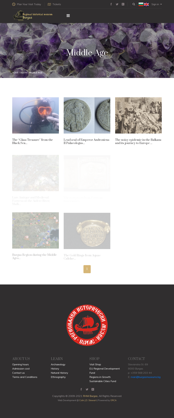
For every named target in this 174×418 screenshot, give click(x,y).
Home (15, 72)
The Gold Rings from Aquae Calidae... (82, 257)
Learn (23, 72)
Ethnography (58, 377)
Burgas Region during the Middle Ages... (34, 257)
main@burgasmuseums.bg (145, 377)
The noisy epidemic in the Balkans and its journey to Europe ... (138, 141)
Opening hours (20, 364)
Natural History (59, 372)
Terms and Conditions (24, 377)
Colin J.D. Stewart (87, 400)
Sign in (156, 4)
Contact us (18, 372)
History (55, 368)
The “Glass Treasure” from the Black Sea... (32, 141)
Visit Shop (95, 364)
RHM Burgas (90, 396)
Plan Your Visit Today (26, 4)
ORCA (113, 400)
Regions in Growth (100, 377)
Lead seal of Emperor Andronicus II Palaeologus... (86, 141)
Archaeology (58, 364)
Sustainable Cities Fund (102, 381)
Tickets (54, 4)
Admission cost (21, 368)
